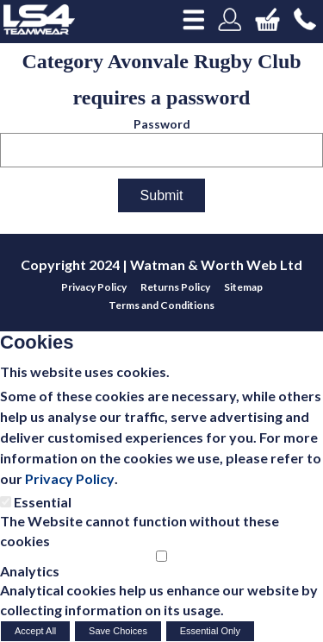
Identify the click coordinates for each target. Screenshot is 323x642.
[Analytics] (161, 556)
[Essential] (5, 501)
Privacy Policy (70, 478)
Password (162, 123)
